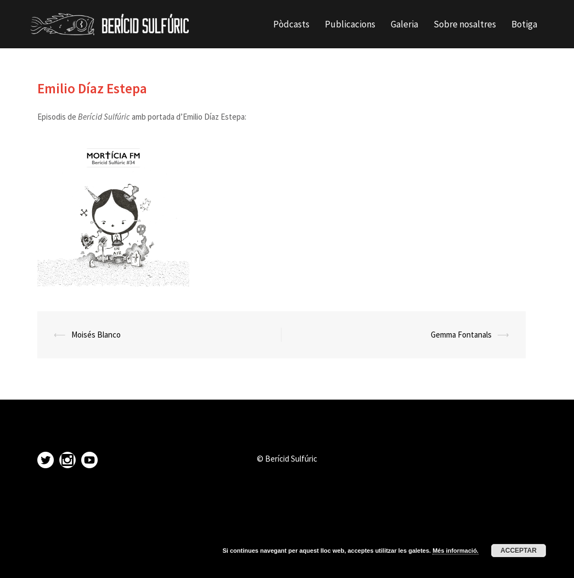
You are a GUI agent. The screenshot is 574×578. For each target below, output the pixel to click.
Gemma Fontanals (461, 334)
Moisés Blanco (96, 334)
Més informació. (455, 550)
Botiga (524, 24)
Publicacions (350, 24)
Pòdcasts (291, 24)
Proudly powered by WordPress (83, 560)
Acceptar (518, 550)
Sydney (182, 560)
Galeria (404, 24)
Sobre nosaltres (465, 24)
